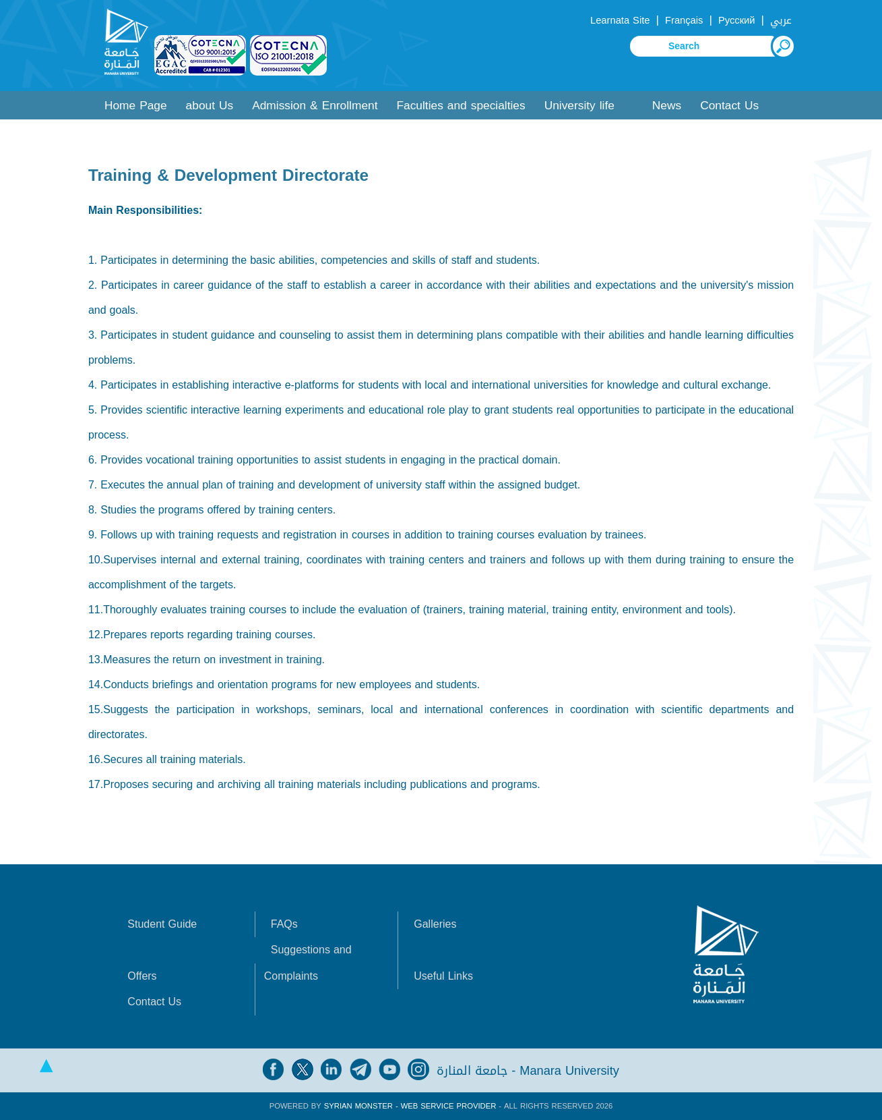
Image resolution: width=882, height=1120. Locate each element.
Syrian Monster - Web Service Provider (410, 1106)
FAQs (284, 924)
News (666, 105)
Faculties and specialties (460, 105)
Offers (141, 975)
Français (684, 20)
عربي (781, 20)
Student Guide (162, 924)
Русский (736, 20)
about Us (210, 105)
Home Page (135, 105)
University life (579, 105)
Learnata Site (620, 20)
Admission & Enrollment (314, 105)
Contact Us (729, 105)
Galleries (435, 924)
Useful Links (443, 975)
